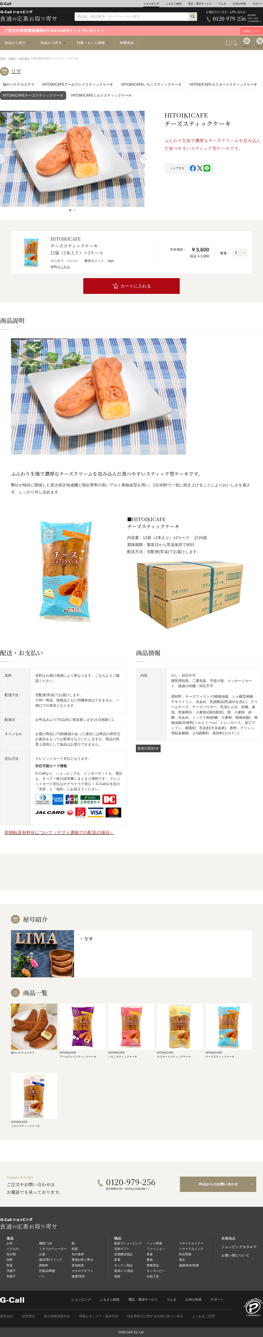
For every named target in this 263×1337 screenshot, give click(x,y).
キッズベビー (156, 1271)
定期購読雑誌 (123, 1254)
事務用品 (153, 1265)
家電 (117, 1259)
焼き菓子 (24, 58)
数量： (225, 253)
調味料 (43, 1265)
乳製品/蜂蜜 (47, 1271)
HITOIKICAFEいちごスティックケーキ (151, 84)
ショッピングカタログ (238, 1246)
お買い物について (235, 1255)
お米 (10, 1243)
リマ (16, 71)
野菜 (10, 1265)
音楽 (150, 1254)
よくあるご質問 (203, 1316)
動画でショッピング (128, 1243)
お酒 (42, 1254)
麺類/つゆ (45, 1243)
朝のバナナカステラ (18, 84)
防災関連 (185, 1254)
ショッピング (151, 3)
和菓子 (11, 1276)
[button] (70, 210)
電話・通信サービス (200, 3)
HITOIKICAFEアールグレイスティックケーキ (77, 84)
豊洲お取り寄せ (82, 1259)
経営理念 (28, 1316)
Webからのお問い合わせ (218, 1184)
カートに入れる (135, 286)
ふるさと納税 (173, 3)
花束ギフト (122, 1248)
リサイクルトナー (191, 1243)
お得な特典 (239, 3)
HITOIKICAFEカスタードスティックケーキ (223, 84)
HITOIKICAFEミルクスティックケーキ (101, 95)
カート (259, 46)
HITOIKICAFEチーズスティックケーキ (33, 95)
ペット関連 (154, 1243)
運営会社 (6, 1316)
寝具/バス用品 (123, 1271)
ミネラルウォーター (53, 1248)
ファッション (156, 1248)
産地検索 (78, 1265)
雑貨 (117, 1276)
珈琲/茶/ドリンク (50, 1259)
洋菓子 (12, 58)
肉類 (10, 1259)
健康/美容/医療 (189, 1265)
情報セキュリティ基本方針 (98, 1316)
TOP (2, 58)
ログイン (246, 46)
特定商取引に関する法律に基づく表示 (155, 1316)
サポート (257, 3)
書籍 (150, 1259)
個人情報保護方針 (57, 1316)
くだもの (13, 1248)
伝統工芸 (153, 1276)
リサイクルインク (191, 1248)
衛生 (182, 1259)
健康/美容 (78, 1276)
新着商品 (127, 42)
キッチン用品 (123, 1265)
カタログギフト (82, 1271)
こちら (65, 267)
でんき (222, 3)
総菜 (75, 1248)
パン (42, 1276)
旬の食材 (78, 1254)
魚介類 (11, 1254)
